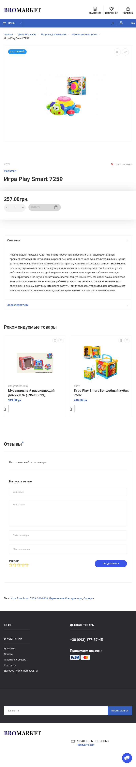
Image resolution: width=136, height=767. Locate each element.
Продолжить (109, 574)
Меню (9, 25)
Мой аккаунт (111, 24)
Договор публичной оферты (21, 681)
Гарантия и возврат (15, 670)
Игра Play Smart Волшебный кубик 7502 (101, 403)
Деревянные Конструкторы (65, 609)
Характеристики (67, 315)
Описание (67, 242)
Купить (44, 210)
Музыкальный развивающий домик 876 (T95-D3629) (31, 403)
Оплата (8, 664)
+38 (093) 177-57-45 (86, 650)
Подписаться (118, 722)
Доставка (10, 659)
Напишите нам (86, 756)
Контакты (10, 675)
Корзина (128, 11)
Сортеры (88, 609)
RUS (128, 25)
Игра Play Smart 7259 (23, 609)
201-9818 (42, 609)
